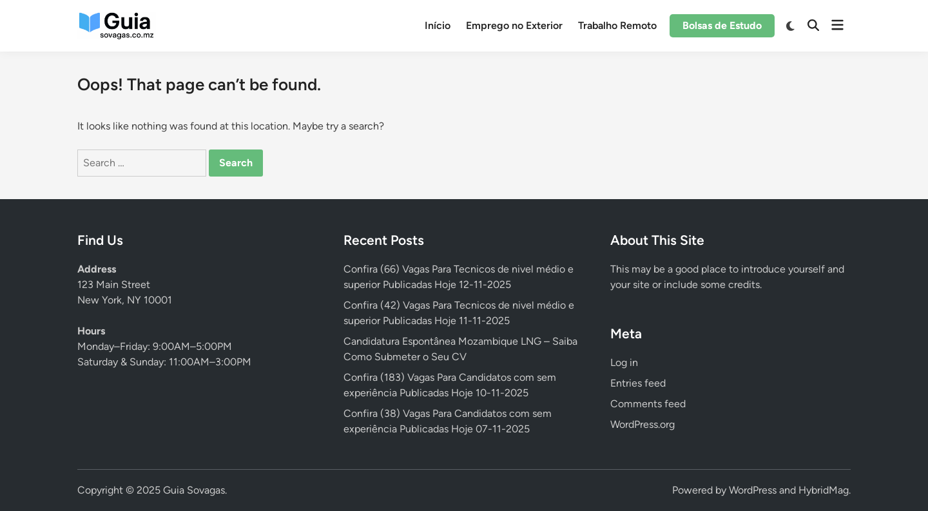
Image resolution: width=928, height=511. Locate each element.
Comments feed (648, 404)
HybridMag (823, 490)
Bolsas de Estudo (722, 25)
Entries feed (638, 383)
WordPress (753, 490)
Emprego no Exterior (514, 25)
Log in (624, 362)
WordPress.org (642, 424)
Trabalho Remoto (617, 25)
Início (437, 25)
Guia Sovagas (194, 490)
